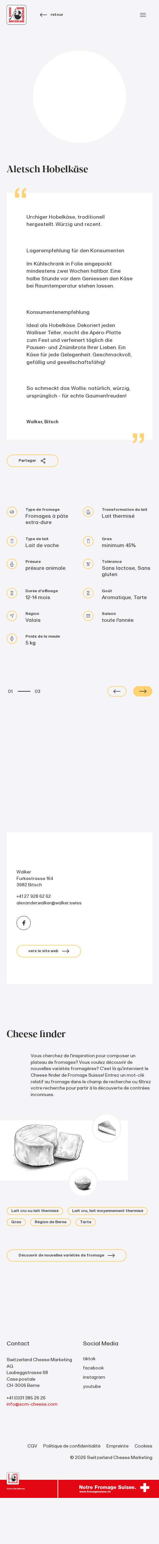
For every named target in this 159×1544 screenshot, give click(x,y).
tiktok (89, 1404)
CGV (32, 1492)
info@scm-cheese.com (32, 1450)
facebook (93, 1414)
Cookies (143, 1492)
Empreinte (117, 1492)
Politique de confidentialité (71, 1492)
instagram (94, 1423)
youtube (92, 1432)
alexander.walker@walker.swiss (49, 949)
